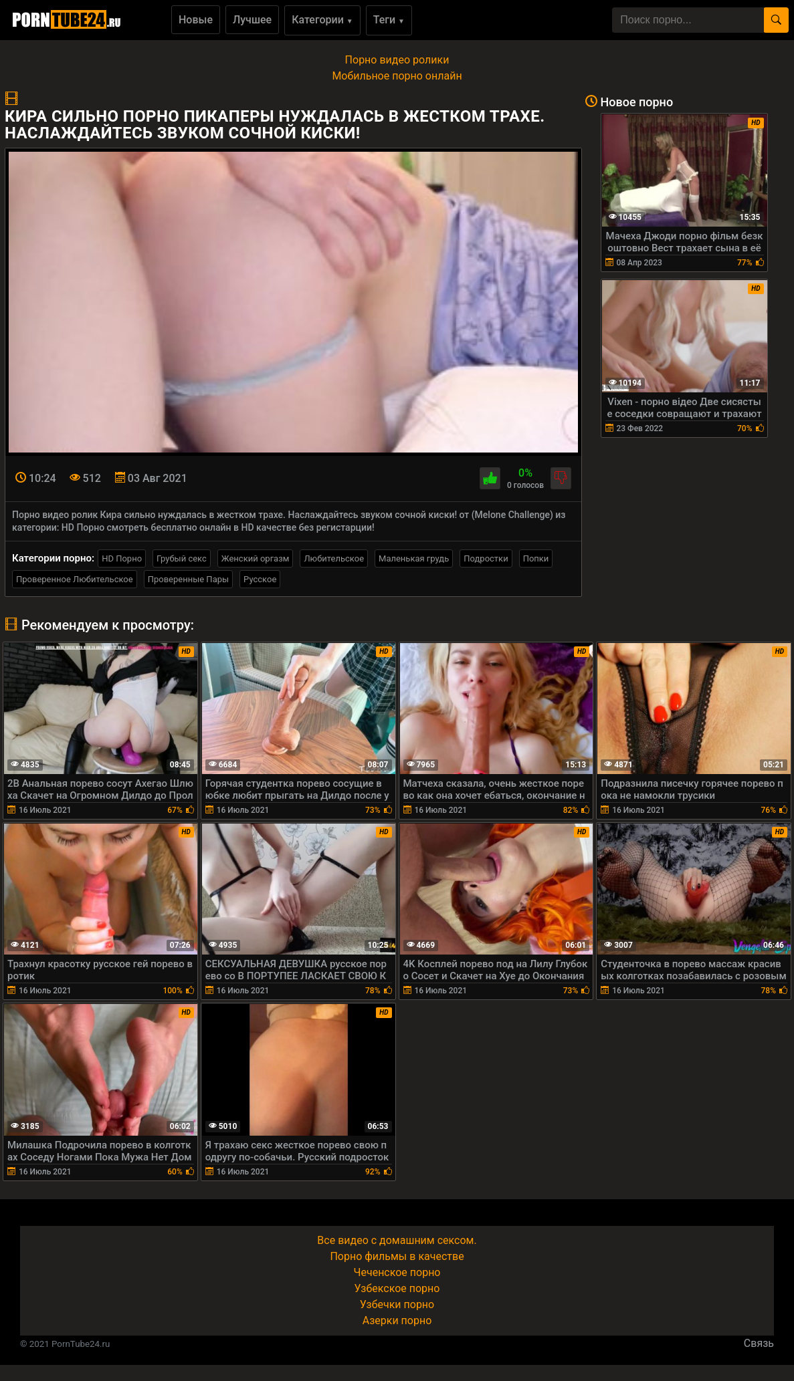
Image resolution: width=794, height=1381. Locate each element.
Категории (322, 19)
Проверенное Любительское (74, 579)
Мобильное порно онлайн (397, 76)
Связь (759, 1343)
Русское (259, 579)
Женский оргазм (255, 558)
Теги (389, 19)
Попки (536, 558)
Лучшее (252, 19)
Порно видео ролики (397, 59)
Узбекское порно (397, 1288)
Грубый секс (182, 558)
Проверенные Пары (188, 579)
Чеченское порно (397, 1272)
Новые (196, 19)
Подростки (486, 558)
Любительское (334, 558)
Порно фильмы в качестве (397, 1256)
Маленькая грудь (414, 558)
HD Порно (122, 558)
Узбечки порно (397, 1304)
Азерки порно (397, 1320)
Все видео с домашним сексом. (396, 1240)
